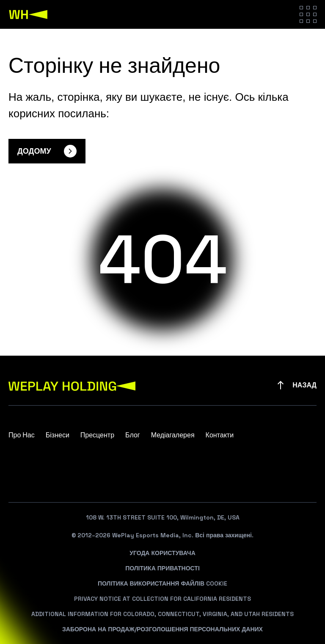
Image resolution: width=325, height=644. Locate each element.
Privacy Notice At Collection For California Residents (162, 599)
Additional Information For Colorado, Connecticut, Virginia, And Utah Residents (162, 614)
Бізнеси (57, 435)
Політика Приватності (162, 568)
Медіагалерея (173, 435)
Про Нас (21, 435)
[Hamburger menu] (308, 14)
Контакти (220, 435)
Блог (132, 435)
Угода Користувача (162, 553)
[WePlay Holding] (28, 14)
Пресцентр (97, 435)
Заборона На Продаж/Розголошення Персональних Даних (162, 629)
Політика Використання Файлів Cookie (162, 583)
